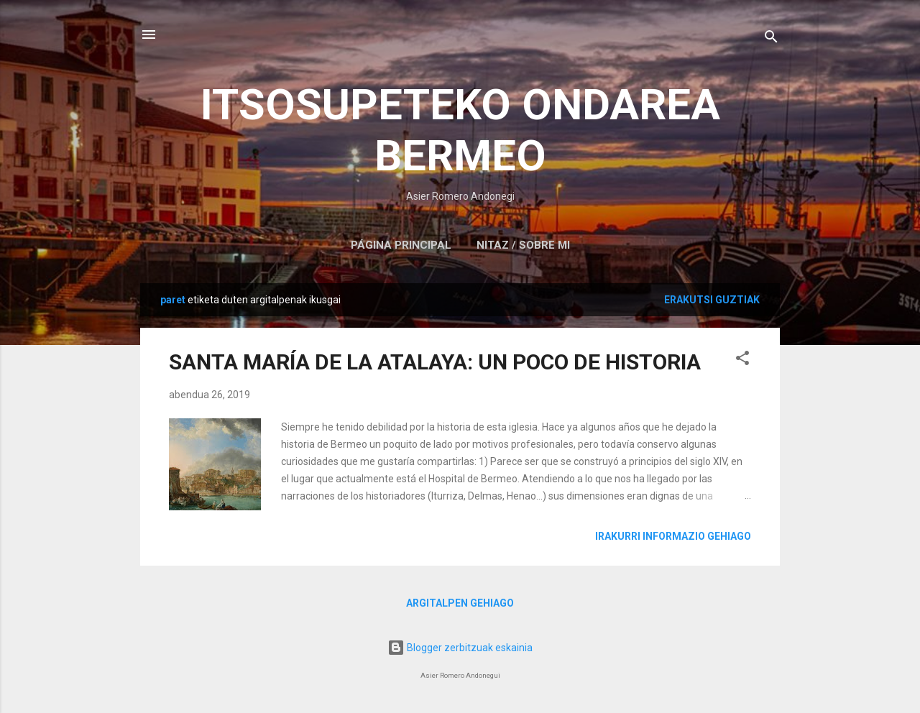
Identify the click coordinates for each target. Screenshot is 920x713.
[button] (742, 360)
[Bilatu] (771, 39)
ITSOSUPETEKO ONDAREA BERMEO (460, 130)
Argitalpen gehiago (460, 603)
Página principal (401, 245)
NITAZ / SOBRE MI (523, 245)
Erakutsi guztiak (712, 299)
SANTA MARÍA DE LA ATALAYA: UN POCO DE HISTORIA (435, 361)
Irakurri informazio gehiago (673, 536)
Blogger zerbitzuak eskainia (460, 647)
